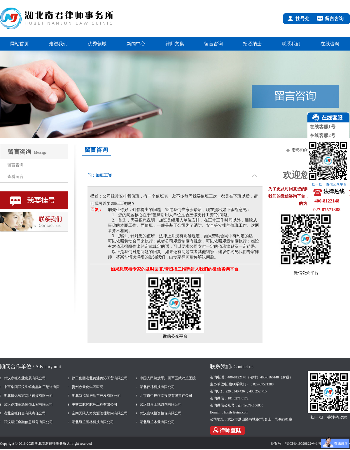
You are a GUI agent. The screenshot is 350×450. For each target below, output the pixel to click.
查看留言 (15, 176)
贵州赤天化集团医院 (87, 387)
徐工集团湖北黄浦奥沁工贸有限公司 (100, 378)
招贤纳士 (252, 43)
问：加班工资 (100, 175)
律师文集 (174, 43)
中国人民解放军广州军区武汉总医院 (168, 378)
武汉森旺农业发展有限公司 (25, 378)
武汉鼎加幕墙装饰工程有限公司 (28, 404)
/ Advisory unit (47, 366)
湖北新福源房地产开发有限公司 (96, 396)
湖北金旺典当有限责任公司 (25, 413)
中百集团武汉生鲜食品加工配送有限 (32, 387)
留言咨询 (334, 18)
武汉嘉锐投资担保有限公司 (161, 413)
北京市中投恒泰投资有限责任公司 (166, 396)
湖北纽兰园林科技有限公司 (93, 422)
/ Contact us (242, 366)
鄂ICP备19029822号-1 (301, 444)
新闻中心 (136, 43)
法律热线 (333, 191)
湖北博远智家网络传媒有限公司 (28, 396)
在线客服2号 (321, 135)
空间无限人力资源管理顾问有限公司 (100, 413)
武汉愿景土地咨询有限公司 (161, 404)
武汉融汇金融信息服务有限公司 (28, 422)
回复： (96, 209)
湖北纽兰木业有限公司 (157, 422)
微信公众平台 (306, 273)
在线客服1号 (321, 126)
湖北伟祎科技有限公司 (157, 387)
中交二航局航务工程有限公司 (94, 404)
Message (40, 152)
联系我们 (291, 43)
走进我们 (58, 43)
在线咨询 (330, 43)
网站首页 (19, 43)
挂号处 (302, 18)
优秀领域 (97, 43)
